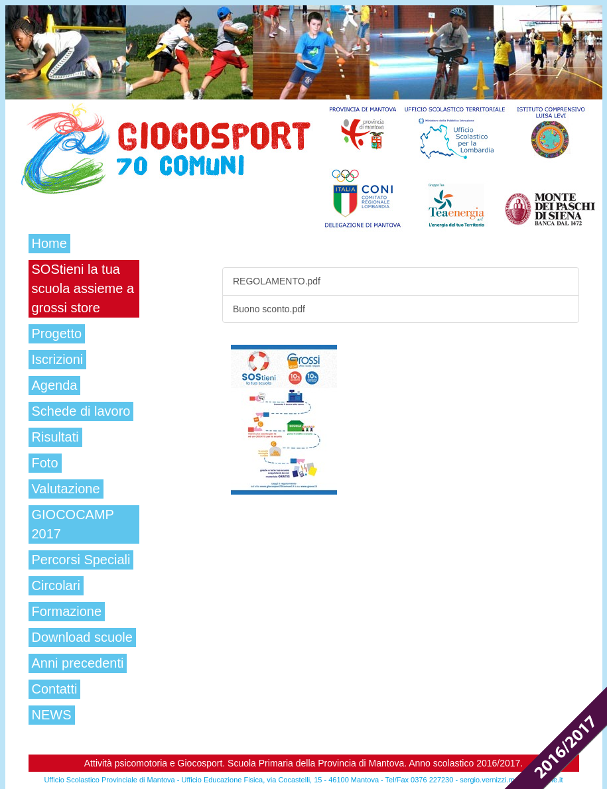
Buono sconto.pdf (269, 309)
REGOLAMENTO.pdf (276, 281)
